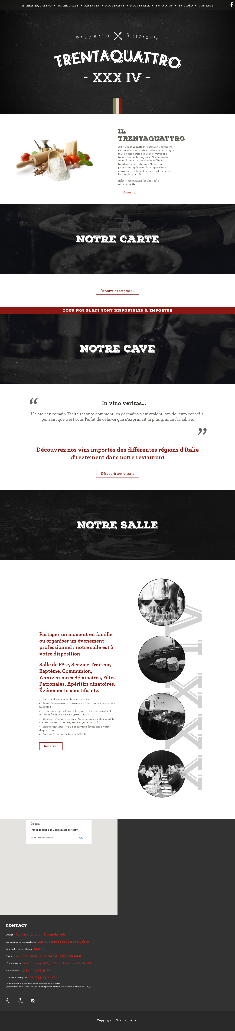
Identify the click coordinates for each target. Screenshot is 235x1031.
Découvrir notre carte (117, 473)
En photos (164, 5)
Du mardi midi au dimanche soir (40, 934)
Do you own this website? (42, 838)
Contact (206, 5)
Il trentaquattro (37, 5)
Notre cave (114, 5)
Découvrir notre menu (117, 291)
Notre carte (68, 5)
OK (81, 837)
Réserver (91, 5)
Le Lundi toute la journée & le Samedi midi (48, 956)
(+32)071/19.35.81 (36, 970)
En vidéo (186, 5)
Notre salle (140, 5)
